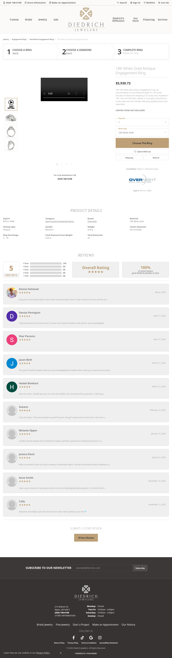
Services (162, 19)
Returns (156, 157)
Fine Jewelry (63, 624)
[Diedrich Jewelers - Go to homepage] (86, 592)
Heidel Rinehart (28, 383)
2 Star (26, 272)
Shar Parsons (27, 336)
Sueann (23, 407)
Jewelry (42, 19)
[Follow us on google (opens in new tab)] (91, 638)
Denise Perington (29, 312)
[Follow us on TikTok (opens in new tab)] (82, 638)
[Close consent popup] (61, 653)
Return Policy (59, 643)
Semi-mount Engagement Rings (42, 39)
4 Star (26, 266)
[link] (12, 2)
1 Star (26, 276)
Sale (56, 19)
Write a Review (86, 537)
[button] (122, 2)
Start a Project (81, 624)
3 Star (26, 269)
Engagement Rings (19, 39)
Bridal (28, 19)
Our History (128, 624)
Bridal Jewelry (45, 624)
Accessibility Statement (109, 643)
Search (15, 53)
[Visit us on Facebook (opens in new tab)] (73, 638)
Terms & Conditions (88, 643)
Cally (22, 501)
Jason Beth (25, 359)
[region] (64, 124)
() (64, 263)
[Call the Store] (62, 612)
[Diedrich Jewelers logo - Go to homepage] (86, 19)
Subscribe (140, 568)
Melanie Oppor (28, 430)
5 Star (26, 263)
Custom (14, 19)
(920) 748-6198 (65, 178)
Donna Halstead (29, 289)
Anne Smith (26, 477)
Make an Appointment (105, 624)
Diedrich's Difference (118, 19)
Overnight (92, 221)
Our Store (136, 19)
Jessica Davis (27, 454)
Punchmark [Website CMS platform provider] (91, 653)
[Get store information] (65, 615)
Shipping (129, 157)
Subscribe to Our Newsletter (48, 568)
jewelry (6, 39)
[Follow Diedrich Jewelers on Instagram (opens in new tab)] (100, 638)
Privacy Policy (73, 643)
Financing (149, 19)
